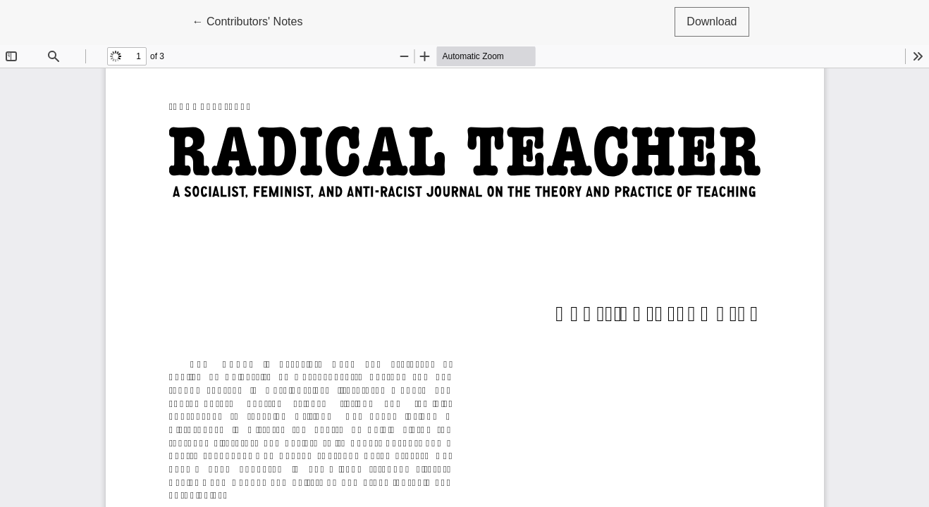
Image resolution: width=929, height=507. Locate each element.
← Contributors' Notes (253, 20)
